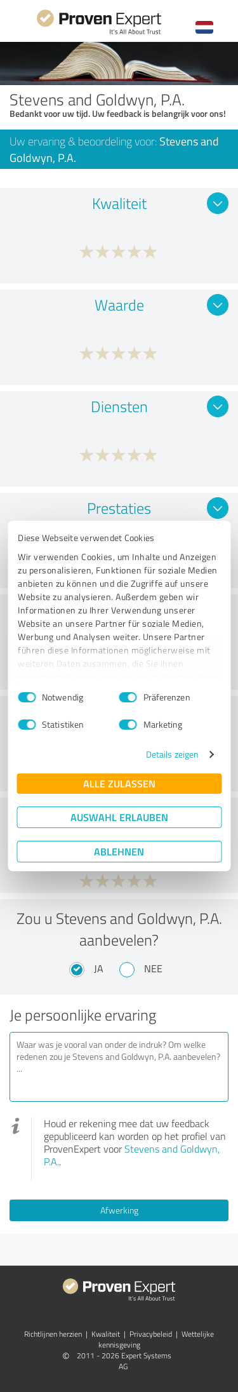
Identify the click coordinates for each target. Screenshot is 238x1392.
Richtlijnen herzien (53, 1333)
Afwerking (119, 1210)
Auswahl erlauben (119, 817)
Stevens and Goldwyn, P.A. (132, 1155)
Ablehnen (119, 851)
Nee (153, 968)
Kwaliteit (105, 1333)
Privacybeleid (150, 1333)
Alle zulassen (119, 783)
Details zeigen (172, 754)
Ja (98, 968)
